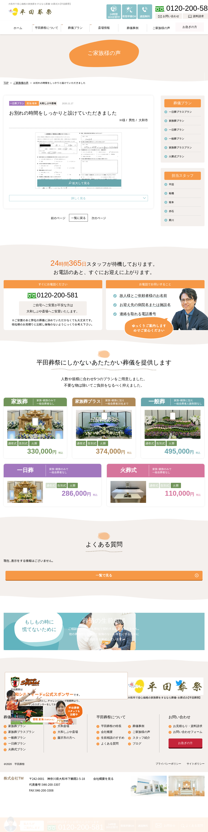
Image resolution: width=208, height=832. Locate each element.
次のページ (107, 216)
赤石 (171, 209)
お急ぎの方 (189, 25)
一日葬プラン (176, 128)
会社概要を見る (103, 796)
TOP (6, 81)
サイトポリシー (196, 781)
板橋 (171, 191)
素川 (171, 218)
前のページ (49, 216)
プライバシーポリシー (168, 781)
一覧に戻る (78, 216)
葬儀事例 (132, 25)
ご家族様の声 (161, 25)
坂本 (171, 200)
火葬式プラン (176, 154)
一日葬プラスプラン (180, 110)
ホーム (17, 25)
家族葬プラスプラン (180, 145)
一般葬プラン (176, 137)
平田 (171, 182)
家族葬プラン (176, 119)
